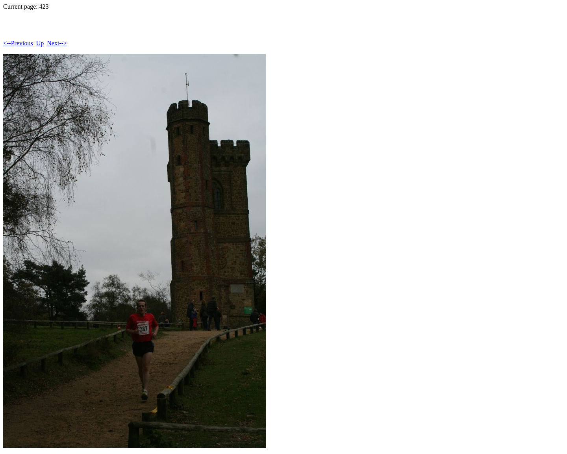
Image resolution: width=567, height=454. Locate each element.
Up (40, 43)
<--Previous (18, 43)
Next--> (57, 43)
